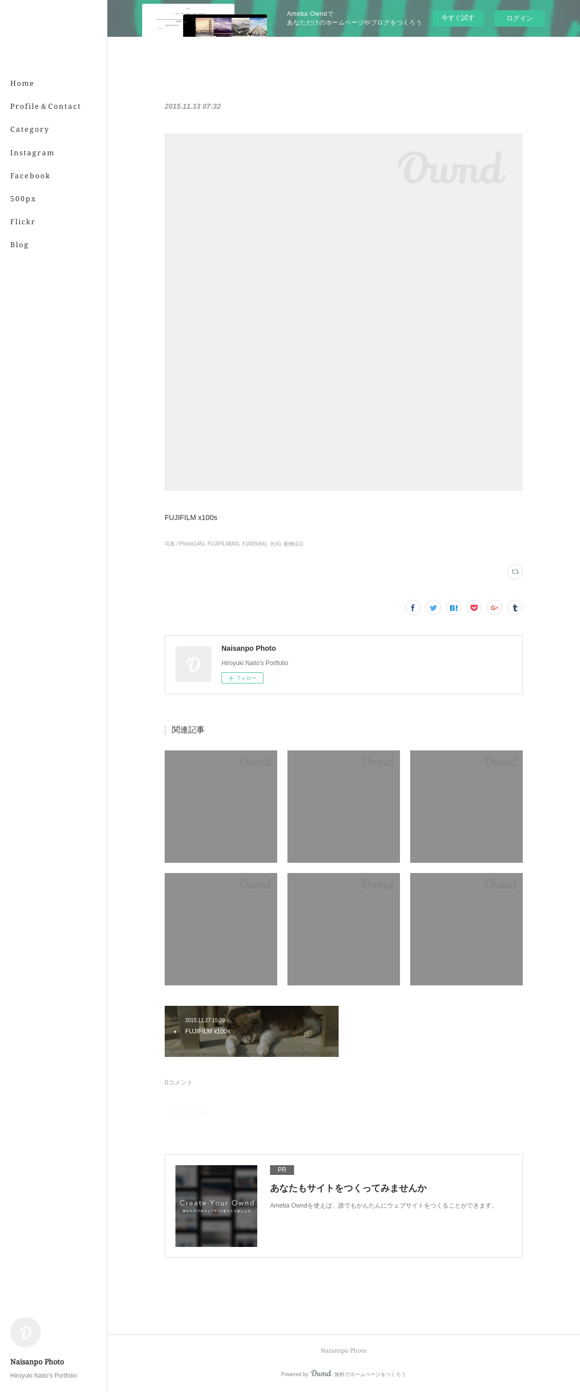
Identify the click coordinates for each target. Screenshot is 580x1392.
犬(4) (275, 544)
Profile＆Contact (45, 106)
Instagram (32, 152)
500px (23, 198)
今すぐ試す (458, 17)
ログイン (519, 18)
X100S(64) (254, 544)
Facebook (30, 175)
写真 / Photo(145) (185, 544)
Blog (19, 244)
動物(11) (293, 544)
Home (22, 83)
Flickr (23, 221)
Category (30, 129)
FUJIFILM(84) (223, 544)
